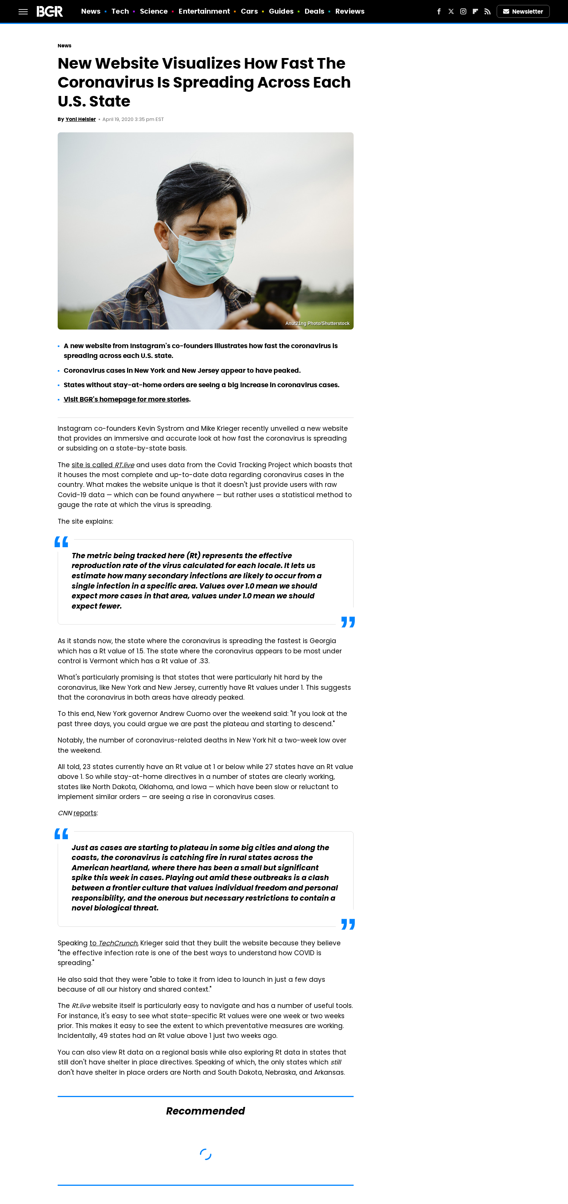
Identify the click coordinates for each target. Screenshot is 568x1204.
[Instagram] (463, 11)
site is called (103, 465)
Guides (281, 11)
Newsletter (523, 11)
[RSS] (488, 11)
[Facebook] (439, 11)
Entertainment (204, 11)
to (113, 944)
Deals (314, 11)
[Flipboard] (475, 11)
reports (85, 813)
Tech (120, 11)
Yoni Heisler (81, 119)
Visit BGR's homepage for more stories (126, 399)
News (91, 11)
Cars (249, 11)
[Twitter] (451, 11)
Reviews (350, 11)
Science (154, 11)
